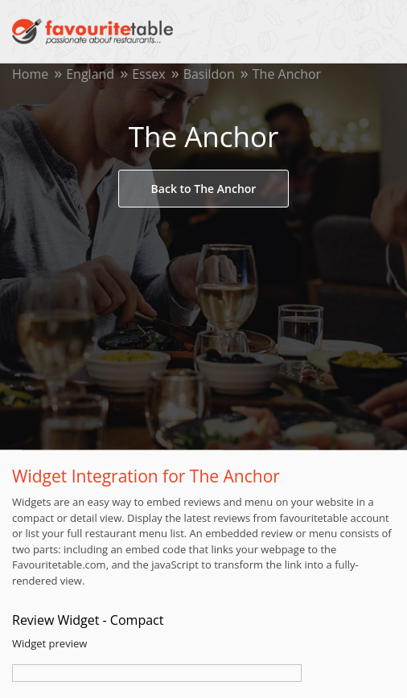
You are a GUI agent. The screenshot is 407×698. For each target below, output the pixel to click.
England (90, 74)
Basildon (209, 74)
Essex (149, 74)
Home (30, 74)
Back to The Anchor (204, 188)
